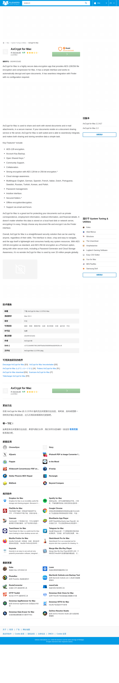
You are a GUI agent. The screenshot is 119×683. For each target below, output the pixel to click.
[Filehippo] (11, 3)
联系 (11, 629)
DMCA (50, 634)
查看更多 (99, 134)
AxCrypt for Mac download (13, 372)
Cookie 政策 (19, 634)
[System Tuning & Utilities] (18, 43)
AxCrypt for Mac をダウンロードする (17, 368)
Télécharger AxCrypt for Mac (14, 376)
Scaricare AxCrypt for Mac (39, 372)
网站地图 (26, 629)
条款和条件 (7, 634)
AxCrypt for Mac (21, 48)
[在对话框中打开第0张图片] (20, 269)
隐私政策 (31, 634)
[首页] (3, 43)
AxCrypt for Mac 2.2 (91, 128)
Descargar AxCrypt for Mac (13, 365)
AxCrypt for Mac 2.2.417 (92, 124)
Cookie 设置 (61, 634)
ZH (112, 3)
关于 (4, 629)
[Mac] (8, 43)
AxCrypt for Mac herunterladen (41, 365)
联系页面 (74, 429)
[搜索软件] (86, 3)
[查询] (56, 3)
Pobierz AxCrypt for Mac (46, 368)
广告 (18, 629)
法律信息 (41, 634)
